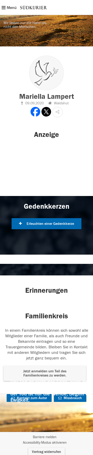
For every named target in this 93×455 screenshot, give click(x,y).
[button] (57, 112)
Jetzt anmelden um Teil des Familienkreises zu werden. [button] (44, 373)
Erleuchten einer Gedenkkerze (46, 224)
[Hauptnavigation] (46, 7)
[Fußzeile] (46, 440)
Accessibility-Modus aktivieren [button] (45, 443)
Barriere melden (44, 437)
